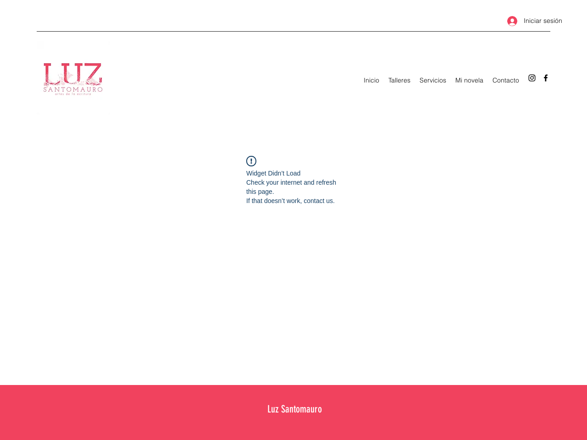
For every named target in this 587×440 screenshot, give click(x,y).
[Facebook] (545, 77)
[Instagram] (532, 77)
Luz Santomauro (294, 409)
